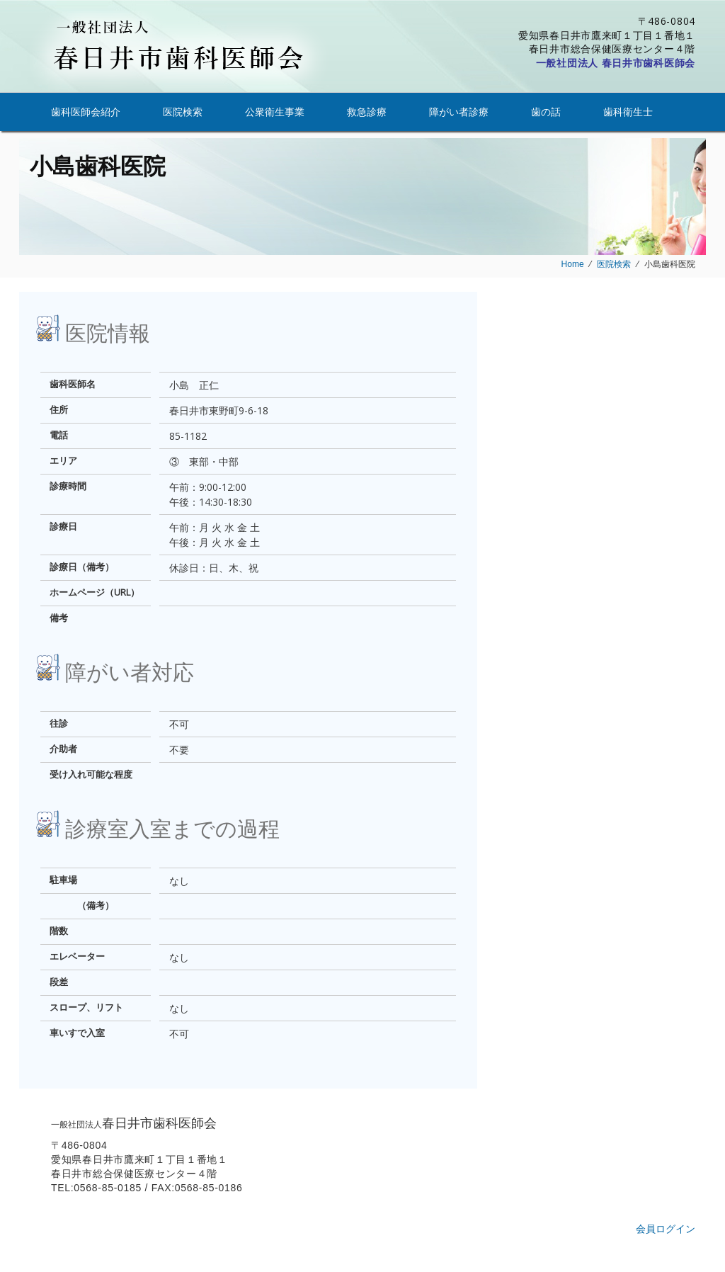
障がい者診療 (459, 111)
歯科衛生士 (628, 111)
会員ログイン (665, 1228)
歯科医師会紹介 (85, 111)
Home (572, 264)
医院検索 (182, 111)
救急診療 (367, 111)
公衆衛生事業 (274, 111)
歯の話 (546, 111)
